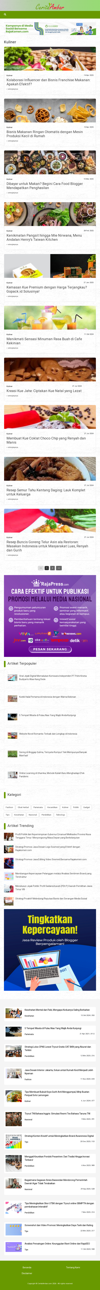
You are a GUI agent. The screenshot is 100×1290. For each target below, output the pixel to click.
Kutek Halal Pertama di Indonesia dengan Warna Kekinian (47, 697)
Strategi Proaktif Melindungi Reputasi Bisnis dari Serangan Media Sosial (51, 898)
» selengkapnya (12, 89)
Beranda (27, 1267)
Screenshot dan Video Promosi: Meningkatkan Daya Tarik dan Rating (59, 1225)
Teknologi (60, 815)
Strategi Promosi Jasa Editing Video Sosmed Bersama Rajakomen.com (51, 859)
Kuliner (9, 76)
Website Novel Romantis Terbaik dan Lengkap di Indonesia (48, 734)
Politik (76, 807)
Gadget (86, 807)
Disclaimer (27, 1273)
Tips (8, 815)
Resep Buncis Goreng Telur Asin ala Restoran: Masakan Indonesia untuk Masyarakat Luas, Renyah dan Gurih (47, 546)
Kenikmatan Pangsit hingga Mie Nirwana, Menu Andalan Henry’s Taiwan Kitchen (44, 237)
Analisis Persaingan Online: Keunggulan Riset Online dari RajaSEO (57, 1243)
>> (59, 568)
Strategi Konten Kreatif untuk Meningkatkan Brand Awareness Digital (59, 1136)
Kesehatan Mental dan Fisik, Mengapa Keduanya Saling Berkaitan (57, 1010)
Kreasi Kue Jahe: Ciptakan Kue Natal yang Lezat (44, 391)
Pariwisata (38, 807)
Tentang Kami (73, 1267)
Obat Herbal (23, 807)
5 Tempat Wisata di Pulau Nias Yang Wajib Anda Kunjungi (47, 715)
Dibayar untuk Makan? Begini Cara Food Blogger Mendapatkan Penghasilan (45, 186)
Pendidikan (46, 815)
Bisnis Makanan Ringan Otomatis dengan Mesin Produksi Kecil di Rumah (45, 134)
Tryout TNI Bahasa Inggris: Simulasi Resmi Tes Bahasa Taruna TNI (57, 1113)
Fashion (9, 807)
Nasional (33, 815)
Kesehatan (19, 815)
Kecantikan (52, 807)
